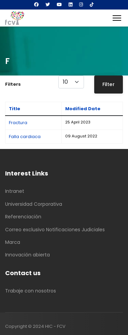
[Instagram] (81, 4)
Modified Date (82, 108)
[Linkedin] (70, 4)
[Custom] (92, 4)
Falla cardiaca (25, 136)
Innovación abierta (27, 254)
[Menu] (117, 18)
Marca (12, 242)
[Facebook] (36, 4)
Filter (108, 84)
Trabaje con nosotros (30, 290)
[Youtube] (59, 4)
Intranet (14, 191)
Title (14, 108)
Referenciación (23, 216)
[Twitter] (47, 4)
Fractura (18, 122)
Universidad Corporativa (33, 204)
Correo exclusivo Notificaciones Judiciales (55, 229)
